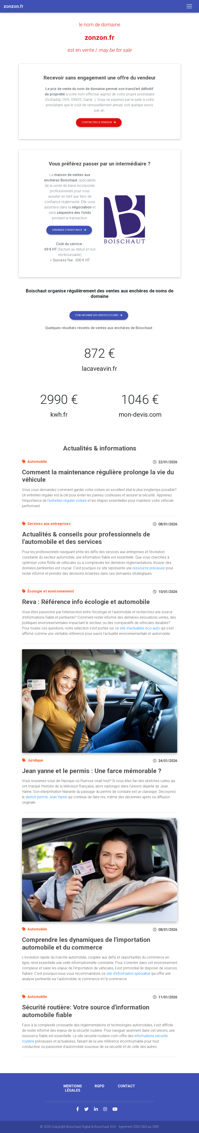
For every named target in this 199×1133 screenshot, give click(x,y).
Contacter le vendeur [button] (99, 122)
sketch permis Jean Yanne (46, 797)
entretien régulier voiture (68, 500)
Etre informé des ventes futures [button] (98, 315)
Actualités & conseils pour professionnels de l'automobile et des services (86, 538)
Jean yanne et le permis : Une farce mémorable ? (91, 771)
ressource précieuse (149, 568)
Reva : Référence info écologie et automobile (86, 602)
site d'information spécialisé (128, 973)
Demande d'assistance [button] (69, 229)
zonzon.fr (99, 37)
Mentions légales (72, 1088)
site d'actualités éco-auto (140, 628)
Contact (126, 1086)
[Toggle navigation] (189, 6)
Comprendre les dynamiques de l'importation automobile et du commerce (86, 943)
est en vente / (99, 50)
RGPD (99, 1086)
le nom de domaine (99, 24)
